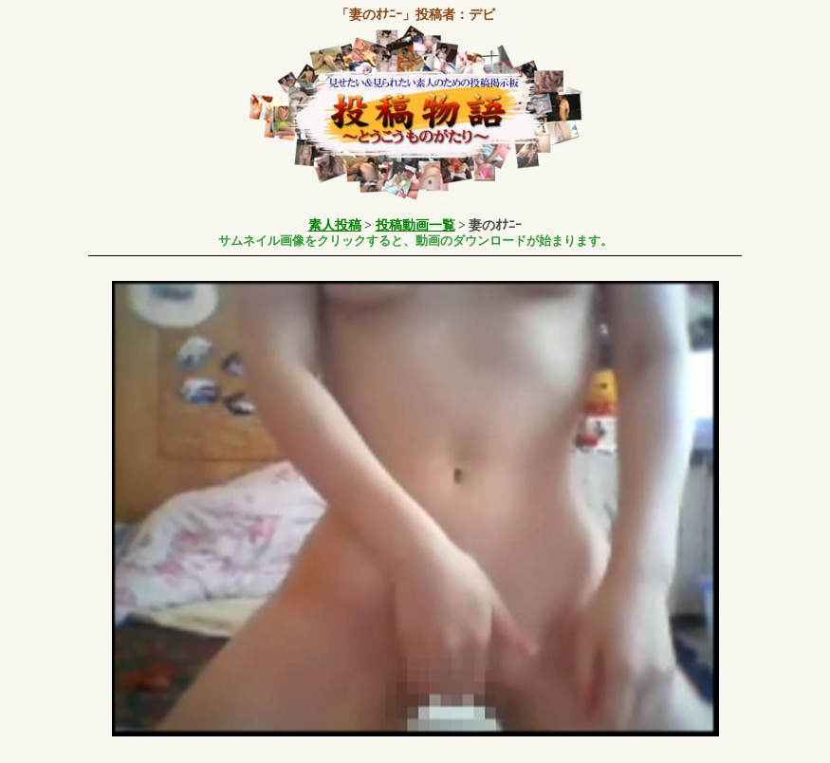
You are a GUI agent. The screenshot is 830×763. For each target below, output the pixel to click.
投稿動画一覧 (415, 225)
